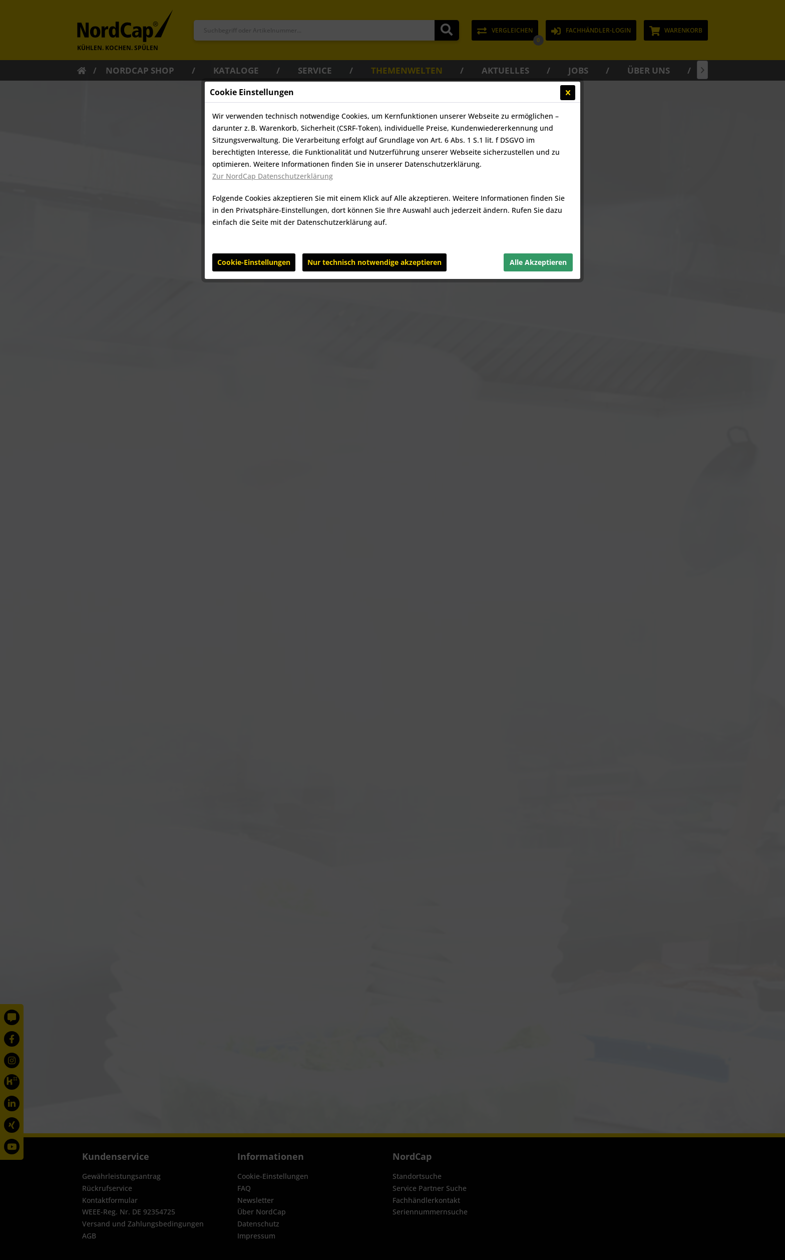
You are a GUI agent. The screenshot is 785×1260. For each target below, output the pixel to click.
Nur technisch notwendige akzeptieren (374, 262)
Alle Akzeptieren (538, 262)
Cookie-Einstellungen (253, 262)
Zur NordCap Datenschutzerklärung (272, 176)
